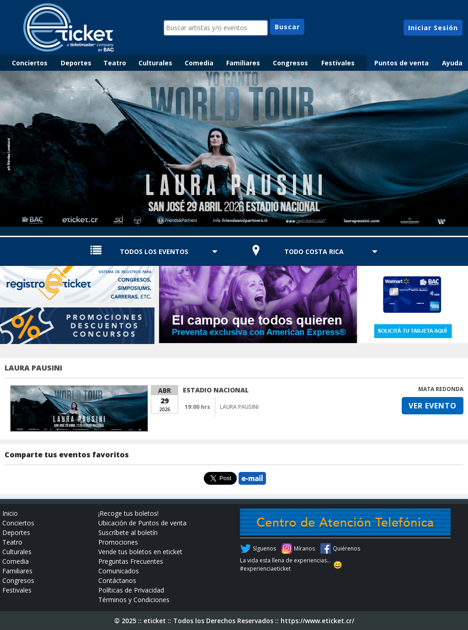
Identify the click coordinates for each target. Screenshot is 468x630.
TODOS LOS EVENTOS (154, 251)
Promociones (118, 542)
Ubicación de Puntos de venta (142, 523)
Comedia (199, 62)
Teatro (114, 62)
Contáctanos (117, 580)
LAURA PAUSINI (33, 368)
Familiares (243, 62)
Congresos (290, 62)
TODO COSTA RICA (314, 251)
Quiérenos (346, 548)
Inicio (10, 513)
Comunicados (118, 570)
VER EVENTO (433, 406)
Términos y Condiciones (134, 599)
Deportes (76, 62)
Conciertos (30, 62)
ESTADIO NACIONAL (216, 390)
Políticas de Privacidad (131, 590)
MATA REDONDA (440, 389)
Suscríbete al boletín (128, 532)
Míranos (304, 548)
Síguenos (264, 548)
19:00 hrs (197, 407)
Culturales (155, 62)
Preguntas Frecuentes (130, 561)
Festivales (338, 62)
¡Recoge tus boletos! (128, 513)
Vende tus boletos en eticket (140, 551)
